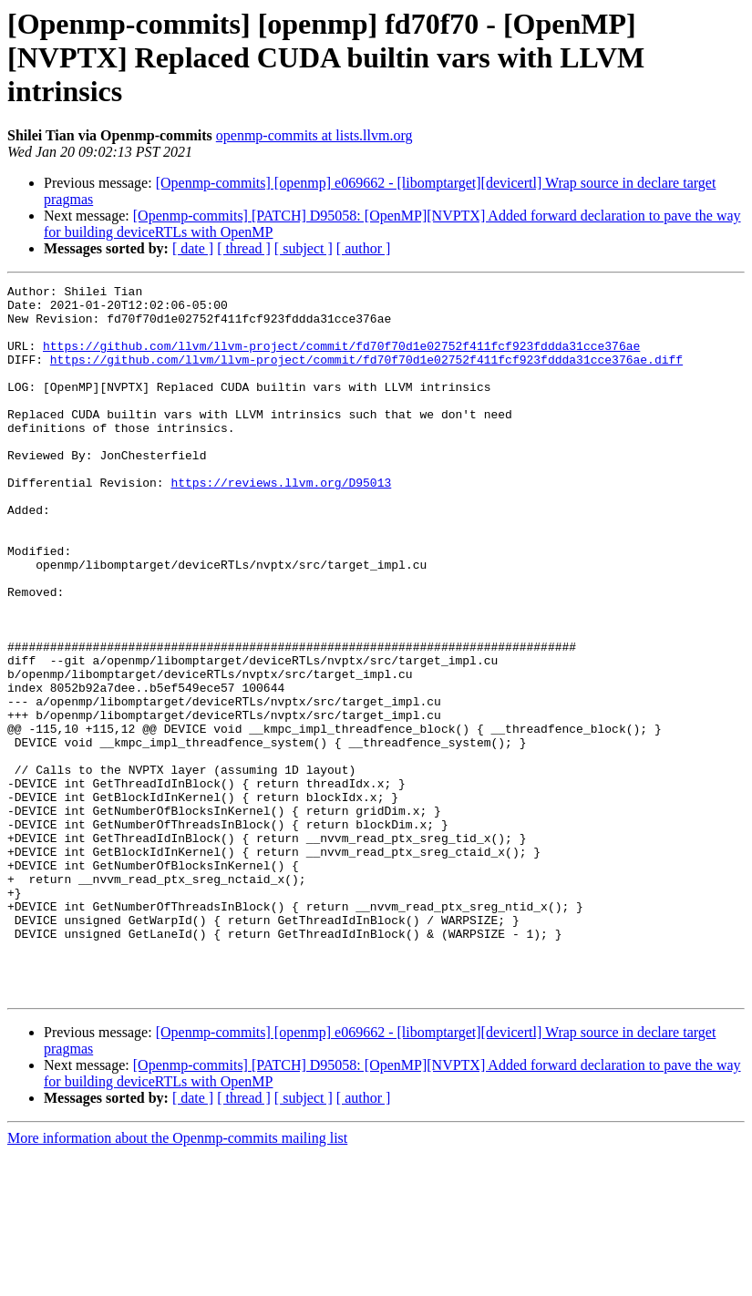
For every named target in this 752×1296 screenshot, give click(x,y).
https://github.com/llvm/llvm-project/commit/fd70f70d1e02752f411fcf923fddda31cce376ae (341, 359)
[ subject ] (303, 248)
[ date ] (192, 248)
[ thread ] (244, 248)
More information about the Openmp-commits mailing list (177, 1280)
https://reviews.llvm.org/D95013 (280, 523)
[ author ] (363, 248)
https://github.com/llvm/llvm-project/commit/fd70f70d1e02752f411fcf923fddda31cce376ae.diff (366, 375)
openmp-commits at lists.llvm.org (314, 135)
